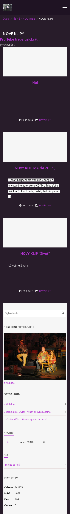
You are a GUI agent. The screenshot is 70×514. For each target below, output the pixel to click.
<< (8, 442)
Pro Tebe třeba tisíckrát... (20, 39)
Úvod (6, 18)
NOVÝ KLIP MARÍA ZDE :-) (35, 168)
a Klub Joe (9, 382)
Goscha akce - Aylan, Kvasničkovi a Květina (27, 411)
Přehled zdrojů (12, 464)
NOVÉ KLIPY (45, 120)
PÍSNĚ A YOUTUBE (24, 18)
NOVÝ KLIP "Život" (35, 253)
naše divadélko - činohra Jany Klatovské (25, 419)
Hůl (35, 82)
